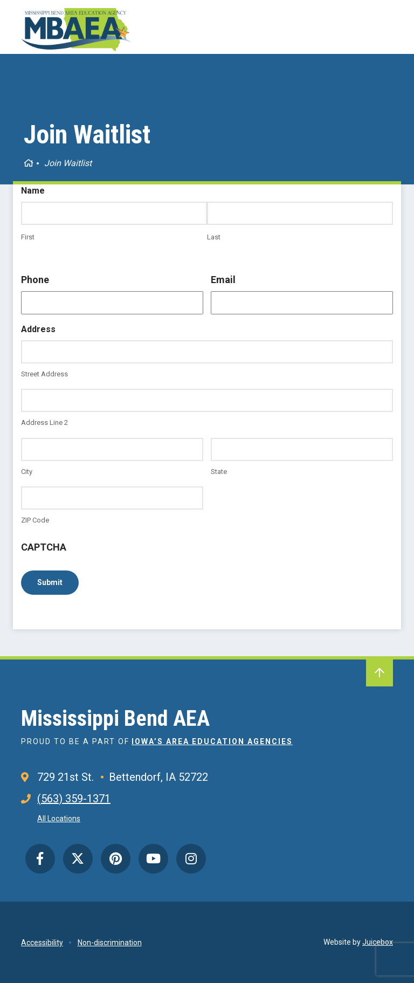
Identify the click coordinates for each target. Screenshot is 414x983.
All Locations (58, 818)
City (26, 472)
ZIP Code (35, 520)
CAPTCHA (43, 547)
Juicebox (377, 942)
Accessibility (42, 942)
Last (213, 237)
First (27, 237)
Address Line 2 (44, 422)
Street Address (44, 374)
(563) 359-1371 (74, 798)
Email (223, 279)
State (219, 472)
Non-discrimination (110, 942)
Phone (35, 279)
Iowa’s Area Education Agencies (212, 741)
